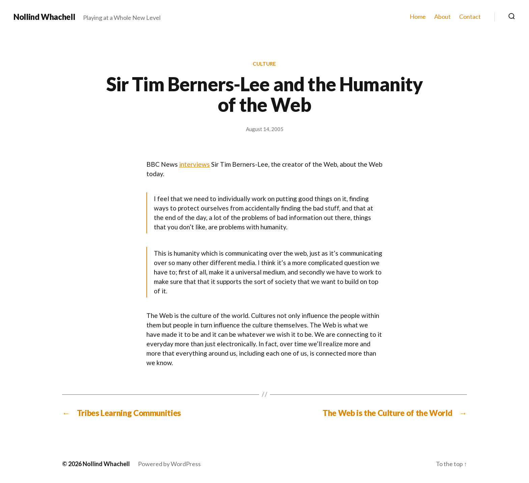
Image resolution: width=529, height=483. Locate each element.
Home (418, 16)
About (442, 16)
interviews (194, 164)
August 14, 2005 (264, 129)
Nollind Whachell (44, 17)
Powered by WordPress (169, 464)
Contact (470, 16)
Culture (264, 64)
